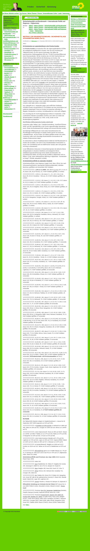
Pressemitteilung (9, 67)
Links (55, 13)
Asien (31, 31)
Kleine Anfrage (8, 88)
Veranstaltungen (48, 13)
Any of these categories (36, 32)
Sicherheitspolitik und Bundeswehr (55, 25)
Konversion (7, 56)
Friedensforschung (10, 54)
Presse (40, 13)
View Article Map (32, 17)
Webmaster (34, 41)
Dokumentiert (8, 109)
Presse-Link (8, 80)
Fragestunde (8, 90)
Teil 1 (27, 505)
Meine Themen (32, 13)
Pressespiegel (8, 71)
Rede (5, 84)
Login (60, 13)
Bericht (6, 73)
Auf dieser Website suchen (10, 13)
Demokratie (7, 52)
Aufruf (6, 107)
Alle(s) (31, 25)
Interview (7, 82)
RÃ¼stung (7, 60)
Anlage (73, 66)
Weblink (6, 105)
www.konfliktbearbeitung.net (79, 161)
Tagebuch (7, 92)
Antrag (6, 79)
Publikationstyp (8, 65)
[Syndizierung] (7, 116)
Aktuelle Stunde (9, 77)
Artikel (6, 75)
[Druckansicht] (7, 114)
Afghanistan (38, 31)
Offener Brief (8, 94)
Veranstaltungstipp (10, 99)
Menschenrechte (9, 58)
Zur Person (23, 13)
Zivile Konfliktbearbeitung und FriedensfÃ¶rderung (10, 41)
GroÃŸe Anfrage (9, 86)
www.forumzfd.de (76, 170)
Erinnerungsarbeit (9, 48)
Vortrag (6, 101)
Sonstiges (7, 50)
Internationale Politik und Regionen (55, 27)
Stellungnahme (9, 103)
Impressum (66, 13)
